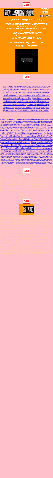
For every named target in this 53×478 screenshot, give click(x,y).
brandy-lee (7, 88)
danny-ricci (15, 92)
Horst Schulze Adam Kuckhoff (48, 138)
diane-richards (10, 93)
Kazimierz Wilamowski (46, 144)
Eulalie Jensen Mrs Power (37, 131)
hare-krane (12, 95)
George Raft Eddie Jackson (23, 134)
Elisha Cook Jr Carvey (15, 130)
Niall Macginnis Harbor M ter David (35, 151)
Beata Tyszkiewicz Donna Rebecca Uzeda (38, 122)
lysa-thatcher (27, 101)
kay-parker (44, 98)
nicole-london (35, 104)
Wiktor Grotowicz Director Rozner (25, 162)
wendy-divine (36, 111)
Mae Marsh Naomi (40, 147)
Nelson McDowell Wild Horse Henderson (28, 151)
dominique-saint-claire (39, 93)
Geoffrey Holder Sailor (35, 133)
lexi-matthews (27, 100)
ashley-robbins (40, 87)
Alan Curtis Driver (18, 119)
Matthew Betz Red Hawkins (14, 149)
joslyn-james (29, 97)
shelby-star (20, 108)
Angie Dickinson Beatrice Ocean (30, 120)
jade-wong (16, 96)
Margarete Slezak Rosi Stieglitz (3, 148)
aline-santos (43, 85)
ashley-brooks (21, 87)
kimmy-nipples (15, 99)
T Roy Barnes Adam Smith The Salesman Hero (39, 158)
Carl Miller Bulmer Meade (18, 124)
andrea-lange (18, 86)
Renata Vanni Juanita (6, 154)
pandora (39, 105)
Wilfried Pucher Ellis (42, 162)
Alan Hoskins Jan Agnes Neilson (22, 119)
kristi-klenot (47, 99)
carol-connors (30, 89)
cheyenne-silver (39, 90)
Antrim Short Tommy (13, 121)
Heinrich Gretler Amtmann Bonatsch (12, 137)
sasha (48, 107)
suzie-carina (6, 109)
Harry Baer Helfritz (11, 136)
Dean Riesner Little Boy (26, 127)
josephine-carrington (26, 97)
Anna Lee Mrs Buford (47, 120)
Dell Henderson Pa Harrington (30, 127)
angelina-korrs (47, 86)
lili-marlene (36, 100)
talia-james (40, 109)
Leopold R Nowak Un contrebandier (32, 145)
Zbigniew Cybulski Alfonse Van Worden (6, 164)
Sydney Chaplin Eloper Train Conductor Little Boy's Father (31, 158)
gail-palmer (44, 94)
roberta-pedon (32, 106)
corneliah (27, 91)
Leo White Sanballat (14, 145)
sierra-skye (39, 108)
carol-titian (43, 89)
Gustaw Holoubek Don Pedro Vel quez (27, 135)
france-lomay (28, 94)
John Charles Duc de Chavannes (11, 142)
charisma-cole (4, 90)
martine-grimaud (36, 102)
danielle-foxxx (11, 92)
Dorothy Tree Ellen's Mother (32, 128)
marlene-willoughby (31, 102)
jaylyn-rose (49, 96)
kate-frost (7, 98)
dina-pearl (23, 93)
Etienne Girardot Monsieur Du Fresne (28, 131)
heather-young (40, 95)
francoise (32, 94)
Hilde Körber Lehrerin (12, 138)
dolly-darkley (31, 93)
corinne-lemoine (25, 91)
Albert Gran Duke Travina (51, 119)
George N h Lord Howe (13, 134)
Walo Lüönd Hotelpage (30, 161)
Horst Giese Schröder (44, 138)
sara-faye (35, 107)
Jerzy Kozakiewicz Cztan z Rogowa (27, 141)
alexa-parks (6, 85)
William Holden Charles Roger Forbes (22, 163)
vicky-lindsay (5, 111)
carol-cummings (34, 89)
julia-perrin (41, 97)
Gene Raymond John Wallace (28, 133)
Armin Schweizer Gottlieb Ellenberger (22, 121)
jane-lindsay (36, 96)
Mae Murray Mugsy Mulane (44, 147)
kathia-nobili (11, 98)
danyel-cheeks (17, 92)
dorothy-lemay (48, 93)
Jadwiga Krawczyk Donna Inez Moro (40, 140)
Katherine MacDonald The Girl (6, 144)
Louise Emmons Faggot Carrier (48, 146)
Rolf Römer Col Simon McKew (44, 155)
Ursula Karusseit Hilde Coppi (49, 160)
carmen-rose (28, 89)
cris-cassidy (40, 91)
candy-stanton (12, 89)
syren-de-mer (28, 109)
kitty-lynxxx (27, 99)
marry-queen (34, 102)
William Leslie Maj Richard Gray (38, 163)
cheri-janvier (28, 90)
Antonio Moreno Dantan (9, 121)
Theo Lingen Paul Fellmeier (23, 159)
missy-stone (17, 103)
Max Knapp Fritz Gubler (50, 149)
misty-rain (29, 103)
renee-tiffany (18, 106)
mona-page (34, 103)
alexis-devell (14, 85)
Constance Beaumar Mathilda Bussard (46, 126)
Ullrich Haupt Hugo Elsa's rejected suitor (44, 160)
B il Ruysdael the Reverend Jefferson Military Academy (30, 122)
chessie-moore (34, 90)
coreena (21, 91)
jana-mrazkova (28, 96)
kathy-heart (22, 98)
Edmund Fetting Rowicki (26, 129)
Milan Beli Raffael (25, 150)
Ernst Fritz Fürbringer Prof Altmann (15, 131)
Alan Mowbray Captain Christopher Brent (28, 119)
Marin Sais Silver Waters (40, 148)
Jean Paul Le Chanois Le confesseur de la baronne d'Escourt (12, 141)
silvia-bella (44, 108)
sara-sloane (47, 107)
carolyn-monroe (48, 89)
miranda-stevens (4, 103)
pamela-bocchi (28, 105)
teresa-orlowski (6, 110)
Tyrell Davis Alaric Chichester (26, 160)
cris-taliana (44, 91)
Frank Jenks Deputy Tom (10, 132)
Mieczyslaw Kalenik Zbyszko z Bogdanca (6, 150)
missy (12, 103)
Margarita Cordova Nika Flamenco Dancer (9, 148)
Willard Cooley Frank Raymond (46, 162)
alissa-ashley (45, 85)
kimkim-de (9, 99)
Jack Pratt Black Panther (20, 140)
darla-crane (26, 92)
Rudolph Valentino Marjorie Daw (6, 156)
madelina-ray (30, 101)
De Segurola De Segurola (18, 127)
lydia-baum (16, 101)
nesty (21, 104)
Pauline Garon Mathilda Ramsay (50, 152)
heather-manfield (30, 95)
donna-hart (41, 93)
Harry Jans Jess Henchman (42, 136)
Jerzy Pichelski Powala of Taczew (36, 141)
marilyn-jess (13, 102)
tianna (21, 110)
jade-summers (14, 96)
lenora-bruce (17, 100)
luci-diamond (7, 101)
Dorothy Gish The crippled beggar (13, 128)
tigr (42, 110)
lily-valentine (44, 100)
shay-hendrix (11, 108)
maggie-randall (37, 101)
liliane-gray (32, 100)
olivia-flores (9, 105)
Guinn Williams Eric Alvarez (4, 135)
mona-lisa (33, 103)
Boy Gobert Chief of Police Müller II (40, 123)
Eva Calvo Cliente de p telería (41, 131)
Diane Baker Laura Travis (41, 127)
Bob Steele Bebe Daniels (9, 123)
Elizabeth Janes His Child (19, 130)
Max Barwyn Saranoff (37, 149)
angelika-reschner (42, 86)
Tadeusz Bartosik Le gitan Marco (46, 158)
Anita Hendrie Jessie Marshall (36, 120)
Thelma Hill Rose (13, 159)
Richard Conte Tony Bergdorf (33, 154)
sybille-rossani (14, 109)
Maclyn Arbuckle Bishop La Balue (14, 147)
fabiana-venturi (10, 94)
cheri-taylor (30, 90)
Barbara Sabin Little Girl (2, 122)
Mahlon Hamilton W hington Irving (49, 147)
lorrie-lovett (5, 101)
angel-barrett (29, 86)
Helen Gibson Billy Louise (46, 137)
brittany (39, 88)
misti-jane (20, 103)
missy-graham (14, 103)
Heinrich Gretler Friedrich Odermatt (18, 137)
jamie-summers (24, 96)
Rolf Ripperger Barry (40, 155)
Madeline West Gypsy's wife (30, 147)
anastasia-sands (11, 86)
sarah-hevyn (42, 107)
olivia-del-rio (7, 105)
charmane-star (14, 90)
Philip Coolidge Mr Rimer (8, 153)
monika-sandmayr (44, 103)
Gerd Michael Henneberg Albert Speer (50, 134)
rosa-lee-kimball (44, 106)
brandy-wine (12, 88)
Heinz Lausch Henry (28, 137)
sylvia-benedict (16, 109)
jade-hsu (10, 96)
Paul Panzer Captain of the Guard (31, 152)
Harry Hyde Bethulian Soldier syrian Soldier (36, 136)
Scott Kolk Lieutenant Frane (30, 157)
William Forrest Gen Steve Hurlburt (6, 163)
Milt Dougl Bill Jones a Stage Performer (38, 150)
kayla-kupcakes (42, 98)
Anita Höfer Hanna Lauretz (40, 120)
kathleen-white (15, 98)
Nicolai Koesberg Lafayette (43, 151)
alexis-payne (20, 85)
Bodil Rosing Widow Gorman (21, 123)
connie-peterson (14, 91)
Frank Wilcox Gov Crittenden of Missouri (41, 132)
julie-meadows (47, 97)
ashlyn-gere (49, 87)
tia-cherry (20, 110)
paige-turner (23, 105)
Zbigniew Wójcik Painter (16, 164)
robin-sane (40, 106)
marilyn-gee (11, 102)
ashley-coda (24, 87)
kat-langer (30, 98)
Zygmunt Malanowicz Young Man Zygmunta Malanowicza (35, 164)
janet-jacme (40, 96)
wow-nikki (47, 111)
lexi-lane (24, 100)
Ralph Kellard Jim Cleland (40, 153)
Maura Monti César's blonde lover (32, 149)
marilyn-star (18, 102)
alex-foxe (10, 85)
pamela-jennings (30, 105)
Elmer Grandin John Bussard (38, 130)
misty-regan (31, 103)
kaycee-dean (40, 98)
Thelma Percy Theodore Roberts (17, 159)
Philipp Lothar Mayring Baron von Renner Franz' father (14, 153)
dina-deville (20, 93)
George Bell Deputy (44, 133)
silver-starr (43, 108)
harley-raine (14, 95)
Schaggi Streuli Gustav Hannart (25, 157)
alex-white (25, 85)
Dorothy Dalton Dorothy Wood (3, 128)
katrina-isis (32, 98)
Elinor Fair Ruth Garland (11, 130)
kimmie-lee (13, 99)
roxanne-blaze (48, 106)
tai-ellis (35, 109)
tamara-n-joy (46, 109)
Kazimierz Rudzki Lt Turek (36, 144)
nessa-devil (18, 104)
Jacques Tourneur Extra (32, 140)
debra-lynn (46, 92)
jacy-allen (5, 96)
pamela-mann (33, 105)
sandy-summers (30, 107)
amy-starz (6, 86)
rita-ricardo (27, 106)
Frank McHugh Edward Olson (20, 132)
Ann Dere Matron (44, 120)
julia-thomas (45, 97)
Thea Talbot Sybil (11, 159)
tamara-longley (44, 109)
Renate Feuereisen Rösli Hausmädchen (14, 154)
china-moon (45, 90)
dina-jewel (22, 93)
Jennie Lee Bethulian (18, 141)
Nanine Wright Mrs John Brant (5, 151)
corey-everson (23, 91)
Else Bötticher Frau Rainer (47, 130)
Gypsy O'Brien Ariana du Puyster (50, 135)
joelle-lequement (11, 97)
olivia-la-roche (11, 105)
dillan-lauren (18, 93)
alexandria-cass (4, 85)
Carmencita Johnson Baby (37, 124)
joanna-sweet (6, 97)
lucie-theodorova (11, 101)
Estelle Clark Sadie (23, 131)
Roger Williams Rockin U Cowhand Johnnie (29, 155)
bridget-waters (30, 88)
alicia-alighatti (31, 85)
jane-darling (32, 96)
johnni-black (16, 97)
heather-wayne (38, 95)
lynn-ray (21, 101)
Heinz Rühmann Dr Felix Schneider (33, 137)
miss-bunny (7, 103)
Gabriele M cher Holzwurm (19, 133)
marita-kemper (27, 102)
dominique (33, 93)
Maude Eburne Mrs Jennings (19, 149)
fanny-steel (17, 94)
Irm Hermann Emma (18, 139)
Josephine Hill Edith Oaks (40, 143)
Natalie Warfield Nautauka (17, 151)
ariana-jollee (16, 87)
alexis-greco (18, 85)
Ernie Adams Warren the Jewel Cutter (9, 131)
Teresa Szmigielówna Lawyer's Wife (3, 159)
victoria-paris (18, 111)
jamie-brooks (19, 96)
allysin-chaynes (48, 85)
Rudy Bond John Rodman (12, 156)
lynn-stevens (24, 101)
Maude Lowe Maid (22, 149)
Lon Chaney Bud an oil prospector (20, 146)
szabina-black (31, 109)
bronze (46, 88)
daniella (5, 92)
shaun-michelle (4, 108)
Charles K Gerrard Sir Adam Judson (4, 125)
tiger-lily (41, 110)
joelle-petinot (13, 97)
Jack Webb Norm (23, 140)
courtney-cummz (35, 91)
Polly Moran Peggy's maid (24, 153)
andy (21, 86)
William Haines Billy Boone (11, 163)
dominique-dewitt (35, 93)
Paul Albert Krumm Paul (12, 152)
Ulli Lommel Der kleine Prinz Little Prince (37, 160)
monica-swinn (39, 103)
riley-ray (24, 106)
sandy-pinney (22, 107)
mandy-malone (45, 101)
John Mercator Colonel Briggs (39, 142)
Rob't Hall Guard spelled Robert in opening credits (16, 155)
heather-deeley (20, 95)
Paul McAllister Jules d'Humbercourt (26, 152)
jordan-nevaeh (22, 97)
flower (26, 94)
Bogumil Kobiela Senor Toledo (30, 123)
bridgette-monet (24, 88)
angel (22, 86)
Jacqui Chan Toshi (35, 140)
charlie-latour (6, 90)
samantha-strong (4, 107)
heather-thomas (33, 95)
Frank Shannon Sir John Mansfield (35, 132)
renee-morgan (11, 106)
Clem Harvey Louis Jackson (22, 126)
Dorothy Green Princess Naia (18, 128)
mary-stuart (48, 102)
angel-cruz (32, 86)
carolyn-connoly (45, 89)
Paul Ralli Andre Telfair (36, 152)
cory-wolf (31, 91)
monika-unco (47, 103)
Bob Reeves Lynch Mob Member (4, 123)
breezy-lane (16, 88)
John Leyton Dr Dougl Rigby (30, 142)
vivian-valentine (28, 111)
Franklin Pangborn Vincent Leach (47, 132)
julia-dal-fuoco (33, 97)
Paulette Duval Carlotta (45, 152)
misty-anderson (25, 103)
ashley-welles (42, 87)
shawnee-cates (9, 108)
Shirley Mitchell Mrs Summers (43, 157)
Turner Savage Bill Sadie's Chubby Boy (20, 160)
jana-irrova (26, 96)
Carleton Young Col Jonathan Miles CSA (23, 124)
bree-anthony (14, 88)
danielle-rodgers (13, 92)
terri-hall (13, 110)
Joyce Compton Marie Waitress (44, 143)
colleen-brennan (9, 91)
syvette (29, 109)
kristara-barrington (42, 99)
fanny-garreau (15, 94)
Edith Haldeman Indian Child (2, 129)
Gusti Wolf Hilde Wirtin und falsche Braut (33, 135)
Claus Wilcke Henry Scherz (17, 126)
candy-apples (4, 89)
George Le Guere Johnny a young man (3, 134)
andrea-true (20, 86)
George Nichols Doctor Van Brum (18, 134)
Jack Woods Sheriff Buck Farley (27, 140)
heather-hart (24, 95)
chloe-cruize (47, 90)
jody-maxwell (8, 97)
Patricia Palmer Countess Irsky (4, 152)
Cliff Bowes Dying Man (26, 126)
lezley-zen (28, 100)
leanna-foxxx (9, 100)
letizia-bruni (23, 100)
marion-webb (22, 102)
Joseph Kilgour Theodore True (19, 143)
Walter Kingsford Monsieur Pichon (44, 161)
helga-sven (47, 95)
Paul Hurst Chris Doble (21, 152)
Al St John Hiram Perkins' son (14, 119)
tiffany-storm (35, 110)
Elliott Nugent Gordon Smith (34, 130)
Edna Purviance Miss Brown (31, 129)
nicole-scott (39, 104)
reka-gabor (4, 106)
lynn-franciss (18, 101)
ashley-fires (26, 87)
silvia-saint (46, 108)
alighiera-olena (39, 85)
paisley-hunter (25, 105)
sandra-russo (18, 107)
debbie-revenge (37, 92)
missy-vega (19, 103)
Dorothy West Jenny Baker (43, 128)
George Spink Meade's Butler (32, 134)
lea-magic (5, 100)
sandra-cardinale (10, 107)
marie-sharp (4, 102)
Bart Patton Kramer (16, 122)
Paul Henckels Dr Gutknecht (16, 152)
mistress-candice (22, 103)
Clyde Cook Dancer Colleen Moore (35, 126)
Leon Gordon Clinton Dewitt (22, 145)
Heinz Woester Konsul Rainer (38, 137)
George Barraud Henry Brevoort (39, 133)
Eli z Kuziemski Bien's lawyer (7, 130)
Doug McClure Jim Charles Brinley (48, 128)
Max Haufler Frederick (41, 149)
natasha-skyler (14, 104)
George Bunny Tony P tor (48, 133)
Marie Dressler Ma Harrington (30, 148)
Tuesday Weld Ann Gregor (15, 160)
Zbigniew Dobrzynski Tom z (11, 164)
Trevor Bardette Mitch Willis (6, 160)
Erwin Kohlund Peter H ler (20, 131)
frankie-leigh (34, 94)
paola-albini (41, 105)
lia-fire (30, 100)
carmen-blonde (21, 89)
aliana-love (27, 85)
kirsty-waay (22, 99)
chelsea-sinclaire (23, 90)
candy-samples (10, 89)
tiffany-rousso (33, 110)
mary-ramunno (46, 102)
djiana (29, 93)
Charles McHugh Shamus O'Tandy (30, 125)
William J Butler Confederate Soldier (28, 163)
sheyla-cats (30, 108)
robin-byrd (34, 106)
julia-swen (43, 97)
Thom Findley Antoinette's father (47, 159)
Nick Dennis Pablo (39, 151)
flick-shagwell (23, 94)
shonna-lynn (32, 108)
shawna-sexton (7, 108)
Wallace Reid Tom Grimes (26, 161)
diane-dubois (8, 93)
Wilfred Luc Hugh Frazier (34, 162)
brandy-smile (9, 88)
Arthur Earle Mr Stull (43, 121)
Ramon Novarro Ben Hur (45, 153)
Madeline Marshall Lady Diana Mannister (25, 147)
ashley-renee (38, 87)
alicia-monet (34, 85)
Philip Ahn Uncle (4, 153)
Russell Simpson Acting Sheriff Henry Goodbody (37, 156)
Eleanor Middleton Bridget (2, 130)
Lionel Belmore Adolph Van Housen (10, 146)
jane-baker (30, 96)
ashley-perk (36, 87)
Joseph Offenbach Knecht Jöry (24, 143)
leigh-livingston (13, 100)
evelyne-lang (5, 94)
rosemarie (46, 106)
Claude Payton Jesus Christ (7, 126)
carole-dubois (37, 89)
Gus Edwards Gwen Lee (12, 135)
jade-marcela (12, 96)
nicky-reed (24, 104)
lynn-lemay (20, 101)
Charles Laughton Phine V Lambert (24, 125)
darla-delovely (28, 92)
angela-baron (24, 86)
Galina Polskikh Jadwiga (24, 133)
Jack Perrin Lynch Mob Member (11, 140)
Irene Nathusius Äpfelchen (10, 139)
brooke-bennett (48, 88)
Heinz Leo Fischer (42, 137)
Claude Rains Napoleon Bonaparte (12, 126)
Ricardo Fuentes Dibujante (19, 154)
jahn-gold (17, 96)
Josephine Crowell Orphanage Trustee (35, 143)
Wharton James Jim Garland (17, 162)
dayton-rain (32, 92)
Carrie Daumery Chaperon (41, 124)
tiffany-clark (26, 110)
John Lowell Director (35, 142)
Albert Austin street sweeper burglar (42, 119)
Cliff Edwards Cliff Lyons (30, 126)
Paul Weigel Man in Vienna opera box (41, 152)
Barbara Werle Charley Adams (7, 122)
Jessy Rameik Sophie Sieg (41, 141)
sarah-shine (45, 107)
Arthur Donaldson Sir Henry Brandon (38, 121)
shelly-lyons (26, 108)
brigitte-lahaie (32, 88)
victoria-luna (16, 111)
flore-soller (25, 94)
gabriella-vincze (40, 94)
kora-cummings (34, 99)
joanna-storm (4, 97)
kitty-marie (28, 99)
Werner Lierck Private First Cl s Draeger (11, 162)
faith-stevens (12, 94)
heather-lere (26, 95)
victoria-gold (12, 111)
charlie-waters (9, 90)
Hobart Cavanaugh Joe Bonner (21, 138)
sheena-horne (16, 108)
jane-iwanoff (34, 96)
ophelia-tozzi (16, 105)
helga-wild (48, 95)
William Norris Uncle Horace (48, 163)
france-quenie (30, 94)
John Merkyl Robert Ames (43, 142)
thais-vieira (18, 110)
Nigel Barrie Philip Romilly (47, 151)
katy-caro (38, 98)
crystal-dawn (48, 91)
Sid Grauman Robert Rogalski (48, 157)
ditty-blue (25, 93)
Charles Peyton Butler (46, 125)
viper (24, 111)
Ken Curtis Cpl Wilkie (49, 144)
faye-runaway (20, 94)
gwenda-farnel (10, 95)
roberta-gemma (30, 106)
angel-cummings (34, 86)
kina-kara (17, 99)
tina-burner (48, 110)
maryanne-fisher (41, 102)
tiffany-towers (37, 110)
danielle (8, 92)
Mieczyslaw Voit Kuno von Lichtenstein (13, 150)
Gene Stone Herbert (32, 133)
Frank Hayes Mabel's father (6, 132)
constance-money (17, 91)
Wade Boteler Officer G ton (12, 161)
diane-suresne (14, 93)
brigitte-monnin (34, 88)
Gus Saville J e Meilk (16, 135)
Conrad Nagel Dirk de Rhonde (40, 126)
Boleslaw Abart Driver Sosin (35, 123)
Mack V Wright (5, 147)
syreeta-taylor (26, 109)
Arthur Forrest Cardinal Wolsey (47, 121)
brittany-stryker (41, 88)
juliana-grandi (36, 97)
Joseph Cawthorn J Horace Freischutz (4, 143)
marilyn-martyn (15, 102)
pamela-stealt (37, 105)
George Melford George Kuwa (9, 134)
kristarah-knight (45, 99)
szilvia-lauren (34, 109)
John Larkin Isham (26, 142)
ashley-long (30, 87)
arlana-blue (17, 87)
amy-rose (5, 86)
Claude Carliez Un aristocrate (3, 126)
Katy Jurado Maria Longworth (18, 144)
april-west (10, 87)
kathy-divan (18, 98)
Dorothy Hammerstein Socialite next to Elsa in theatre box (25, 128)
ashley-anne (19, 87)
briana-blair (20, 88)
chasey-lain (16, 90)
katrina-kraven (34, 98)
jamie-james (22, 96)
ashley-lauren (28, 87)
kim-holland (6, 99)
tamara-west (48, 109)
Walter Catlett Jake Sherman (34, 161)
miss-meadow (9, 103)
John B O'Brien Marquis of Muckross (6, 142)
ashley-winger (47, 87)
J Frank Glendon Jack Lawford (45, 139)
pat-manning (45, 105)
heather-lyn (28, 95)
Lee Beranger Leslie (7, 145)
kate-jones (9, 98)
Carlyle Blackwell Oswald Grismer (29, 124)
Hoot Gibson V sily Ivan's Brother (31, 138)
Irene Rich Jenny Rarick (14, 139)
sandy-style (28, 107)
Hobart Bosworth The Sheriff (16, 138)
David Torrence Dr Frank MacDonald (13, 127)
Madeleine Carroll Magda (19, 147)
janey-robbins (42, 96)
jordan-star (24, 97)
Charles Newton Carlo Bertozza (41, 125)
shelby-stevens (22, 108)
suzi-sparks (8, 109)
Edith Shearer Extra (22, 129)
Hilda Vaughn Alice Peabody (4, 138)
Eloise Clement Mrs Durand (43, 130)
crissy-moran (42, 91)
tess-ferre (14, 110)
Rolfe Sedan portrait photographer (49, 155)
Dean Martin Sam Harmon (22, 127)
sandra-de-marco (13, 107)
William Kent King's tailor (33, 163)
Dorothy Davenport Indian (8, 128)
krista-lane (38, 99)
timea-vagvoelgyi (44, 110)
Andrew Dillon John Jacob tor (19, 120)
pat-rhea (46, 105)
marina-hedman (20, 102)
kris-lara (36, 99)
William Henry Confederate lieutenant (16, 163)
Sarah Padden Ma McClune (12, 157)
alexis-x (22, 85)
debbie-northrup (34, 92)
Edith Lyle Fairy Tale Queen (7, 129)
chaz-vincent (21, 90)
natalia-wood (6, 104)
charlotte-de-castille (11, 90)
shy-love (35, 108)
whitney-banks (38, 111)
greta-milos (5, 95)
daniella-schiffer (7, 92)
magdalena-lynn (34, 101)
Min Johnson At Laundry (48, 150)
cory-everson (29, 91)
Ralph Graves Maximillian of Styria (35, 153)
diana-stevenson (5, 93)
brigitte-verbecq (37, 88)
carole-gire (39, 89)
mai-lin (38, 101)
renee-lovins (9, 106)
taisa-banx (38, 109)
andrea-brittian (16, 86)
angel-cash (30, 86)
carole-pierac (41, 89)
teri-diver (8, 110)
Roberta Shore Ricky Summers (9, 155)
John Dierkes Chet (15, 142)
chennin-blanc (26, 90)
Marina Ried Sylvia (43, 148)
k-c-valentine (46, 98)
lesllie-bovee (21, 100)
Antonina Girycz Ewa (5, 121)
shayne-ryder (13, 108)
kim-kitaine (11, 99)
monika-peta (42, 103)
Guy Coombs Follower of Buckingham (40, 135)
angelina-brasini (44, 86)
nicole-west (45, 104)
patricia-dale (48, 105)
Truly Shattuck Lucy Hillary (11, 160)
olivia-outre (14, 105)
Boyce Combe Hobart (45, 123)
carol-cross (32, 89)
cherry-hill (32, 90)
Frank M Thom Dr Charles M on (14, 132)
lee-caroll (11, 100)
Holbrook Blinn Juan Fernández (26, 138)
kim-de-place (4, 99)
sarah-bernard (37, 107)
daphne (19, 92)
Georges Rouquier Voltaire (41, 134)
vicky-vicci (7, 111)
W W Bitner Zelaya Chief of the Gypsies (6, 161)
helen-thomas (45, 95)
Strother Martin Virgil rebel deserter (13, 158)
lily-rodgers (42, 100)
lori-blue (3, 101)
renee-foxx (7, 106)
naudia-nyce (16, 104)
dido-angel (16, 93)
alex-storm (23, 85)
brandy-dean (6, 88)
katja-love (28, 98)
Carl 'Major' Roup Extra (14, 124)
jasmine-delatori (44, 96)
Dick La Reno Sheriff (48, 127)
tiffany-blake (24, 110)
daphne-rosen (21, 92)
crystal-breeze (46, 91)
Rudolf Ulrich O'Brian (2, 156)
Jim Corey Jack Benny (48, 141)
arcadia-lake (12, 87)
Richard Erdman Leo (42, 154)
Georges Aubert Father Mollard (36, 134)
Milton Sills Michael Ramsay (43, 150)
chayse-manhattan (18, 90)
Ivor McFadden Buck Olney (33, 139)
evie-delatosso (8, 94)
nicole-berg (26, 104)
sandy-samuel (26, 107)
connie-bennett (12, 91)
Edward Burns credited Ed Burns (44, 129)
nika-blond (47, 104)
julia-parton (40, 97)
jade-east (8, 96)
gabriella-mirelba (38, 94)
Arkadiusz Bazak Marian (17, 121)
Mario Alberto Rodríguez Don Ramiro (48, 148)
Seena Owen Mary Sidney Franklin (38, 157)
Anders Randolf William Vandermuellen (8, 120)
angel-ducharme (37, 86)
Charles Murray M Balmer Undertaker (36, 125)
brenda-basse (18, 88)
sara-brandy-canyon (33, 107)
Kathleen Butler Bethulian (11, 144)
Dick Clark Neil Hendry (44, 127)
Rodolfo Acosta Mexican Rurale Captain (23, 155)
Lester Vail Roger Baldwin (42, 145)
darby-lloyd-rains (23, 92)
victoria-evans (9, 111)
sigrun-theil (41, 108)
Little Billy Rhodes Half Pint (15, 146)
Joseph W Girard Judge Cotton (29, 143)
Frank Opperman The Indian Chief (25, 132)
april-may (8, 87)
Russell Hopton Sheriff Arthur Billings (30, 156)
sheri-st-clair (28, 108)
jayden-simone (47, 96)
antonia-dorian (4, 87)
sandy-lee (20, 107)
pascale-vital (43, 105)
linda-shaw (46, 100)
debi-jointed (44, 92)
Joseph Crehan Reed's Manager (9, 143)
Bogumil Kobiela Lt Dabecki (25, 123)
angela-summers (26, 86)
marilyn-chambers (6, 102)
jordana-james (18, 97)
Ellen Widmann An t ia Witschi (23, 130)
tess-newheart (16, 110)
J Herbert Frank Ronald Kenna (50, 139)
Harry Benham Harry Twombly (15, 136)
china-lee (41, 90)
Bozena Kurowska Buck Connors (49, 123)
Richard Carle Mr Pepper (29, 154)
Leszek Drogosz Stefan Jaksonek (47, 145)
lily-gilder (38, 100)
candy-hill (8, 89)
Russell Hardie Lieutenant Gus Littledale (24, 156)
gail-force (43, 94)
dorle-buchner (45, 93)
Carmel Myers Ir (33, 124)
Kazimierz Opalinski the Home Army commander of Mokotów (29, 144)
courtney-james (37, 91)
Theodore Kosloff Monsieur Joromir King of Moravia (29, 159)
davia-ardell (30, 92)
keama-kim (48, 98)
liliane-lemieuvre (34, 100)
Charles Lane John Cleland (19, 125)
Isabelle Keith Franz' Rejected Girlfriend (27, 139)
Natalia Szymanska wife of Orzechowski (11, 151)
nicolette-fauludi (43, 104)
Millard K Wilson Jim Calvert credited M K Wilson (31, 150)
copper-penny (19, 91)
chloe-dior (49, 90)
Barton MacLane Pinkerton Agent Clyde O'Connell (22, 122)
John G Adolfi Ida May (23, 142)
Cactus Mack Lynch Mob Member (9, 124)
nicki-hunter (23, 104)
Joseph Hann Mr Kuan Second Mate (14, 143)
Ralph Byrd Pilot (27, 153)
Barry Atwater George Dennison (11, 122)
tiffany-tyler (39, 110)
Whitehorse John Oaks (21, 162)
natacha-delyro (4, 104)
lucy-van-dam (14, 101)
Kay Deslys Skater (22, 144)
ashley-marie (32, 87)
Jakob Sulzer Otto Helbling (45, 140)
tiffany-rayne (31, 110)
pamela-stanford (35, 105)
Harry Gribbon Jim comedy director (30, 136)
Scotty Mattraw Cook (34, 157)
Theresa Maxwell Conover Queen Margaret (41, 159)
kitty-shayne (30, 99)
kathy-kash (24, 98)
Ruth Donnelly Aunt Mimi (43, 156)
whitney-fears (40, 111)
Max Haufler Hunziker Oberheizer (45, 149)
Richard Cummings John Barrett (37, 154)
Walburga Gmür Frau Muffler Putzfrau (17, 161)
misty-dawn (27, 103)
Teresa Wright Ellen (8, 159)
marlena (29, 102)
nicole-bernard (28, 104)
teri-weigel (10, 110)
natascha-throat (11, 104)
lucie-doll (9, 101)
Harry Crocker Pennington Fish (24, 136)
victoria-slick (20, 111)
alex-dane (8, 85)
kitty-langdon (24, 99)
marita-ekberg (25, 102)
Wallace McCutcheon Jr (22, 161)
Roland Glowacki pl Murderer (35, 155)
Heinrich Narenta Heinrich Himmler (24, 137)
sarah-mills (43, 107)
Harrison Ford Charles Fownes (7, 136)
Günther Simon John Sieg (8, 135)
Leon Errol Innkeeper (18, 145)
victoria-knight (14, 111)
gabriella (36, 94)
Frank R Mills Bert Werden (30, 132)
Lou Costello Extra (34, 146)
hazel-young (17, 95)
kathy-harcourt (20, 98)
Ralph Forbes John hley (31, 153)
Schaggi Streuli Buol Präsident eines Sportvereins (18, 157)
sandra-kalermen (15, 107)
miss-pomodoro (11, 103)
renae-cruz (5, 106)
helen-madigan (42, 95)
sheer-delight (18, 108)
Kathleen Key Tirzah (14, 144)
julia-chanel (31, 97)
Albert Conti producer (46, 119)
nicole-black (31, 104)
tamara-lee (42, 109)
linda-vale (47, 100)
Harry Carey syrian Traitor (20, 136)
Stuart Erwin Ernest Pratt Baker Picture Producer (20, 158)
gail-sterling (46, 94)
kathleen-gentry (13, 98)
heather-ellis (22, 95)
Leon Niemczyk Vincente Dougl (27, 145)
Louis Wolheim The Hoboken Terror (39, 146)
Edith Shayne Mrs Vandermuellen (18, 129)
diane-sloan (12, 93)
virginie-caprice (26, 111)
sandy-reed (24, 107)
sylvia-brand (21, 109)
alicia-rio (35, 85)
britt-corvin (43, 88)
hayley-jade (15, 95)
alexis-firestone (16, 85)
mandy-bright (43, 101)
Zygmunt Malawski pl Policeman (43, 164)
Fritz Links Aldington (3, 133)
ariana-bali (13, 87)
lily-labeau (40, 100)
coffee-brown (7, 91)
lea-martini (7, 100)
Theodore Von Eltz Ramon (36, 159)
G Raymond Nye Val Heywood (14, 133)
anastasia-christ (8, 86)
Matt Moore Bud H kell (10, 149)
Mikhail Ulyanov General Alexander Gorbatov (20, 150)
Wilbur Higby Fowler (30, 162)
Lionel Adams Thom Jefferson (4, 146)
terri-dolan (11, 110)
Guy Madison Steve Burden (45, 135)
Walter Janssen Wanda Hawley (39, 161)
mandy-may (47, 101)
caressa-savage (16, 89)
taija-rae (36, 109)
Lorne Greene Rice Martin (25, 146)
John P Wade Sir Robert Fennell (48, 142)
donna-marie (43, 93)
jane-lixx (38, 96)
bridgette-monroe (27, 88)
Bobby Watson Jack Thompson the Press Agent (15, 123)
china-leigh (43, 90)
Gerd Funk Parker (45, 134)
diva (26, 93)
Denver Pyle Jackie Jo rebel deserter (36, 127)
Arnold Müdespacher (30, 121)
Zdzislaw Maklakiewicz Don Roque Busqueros (21, 164)
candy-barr (6, 89)
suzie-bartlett (4, 109)
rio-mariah (26, 106)
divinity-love (28, 93)
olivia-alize (5, 105)
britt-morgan (45, 88)
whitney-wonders (42, 111)
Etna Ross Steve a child (33, 131)
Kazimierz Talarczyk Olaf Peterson (41, 144)
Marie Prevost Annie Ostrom (35, 148)
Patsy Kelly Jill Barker (8, 152)
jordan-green (20, 97)
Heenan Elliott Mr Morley (7, 137)
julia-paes (38, 97)
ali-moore (41, 85)
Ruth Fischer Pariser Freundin (48, 156)
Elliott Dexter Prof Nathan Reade (28, 130)
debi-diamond (42, 92)
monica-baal (37, 103)
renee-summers (16, 106)
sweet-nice (10, 109)
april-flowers (6, 87)
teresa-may (4, 110)
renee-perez (13, 106)
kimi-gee (8, 99)
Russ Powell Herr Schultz (19, 156)
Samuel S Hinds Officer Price (8, 157)
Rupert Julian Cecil (15, 156)
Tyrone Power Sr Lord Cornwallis (31, 160)
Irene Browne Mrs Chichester (5, 139)
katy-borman (36, 98)
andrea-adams (13, 86)
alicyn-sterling (37, 85)
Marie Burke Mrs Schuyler (26, 148)
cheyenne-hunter (36, 90)
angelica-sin (39, 86)
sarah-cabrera (39, 107)
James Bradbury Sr (48, 140)
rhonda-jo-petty (20, 106)
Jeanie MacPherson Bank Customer (5, 141)
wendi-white (33, 111)
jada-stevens (7, 96)
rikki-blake (22, 106)
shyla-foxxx (34, 108)
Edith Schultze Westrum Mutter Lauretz (13, 129)
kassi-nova (5, 98)
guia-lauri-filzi (7, 95)
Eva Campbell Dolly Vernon (46, 131)
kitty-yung (32, 99)
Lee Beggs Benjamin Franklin (2, 145)
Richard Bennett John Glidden (24, 154)
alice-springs (29, 85)
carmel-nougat (18, 89)
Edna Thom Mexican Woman (35, 129)
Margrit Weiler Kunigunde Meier (21, 148)
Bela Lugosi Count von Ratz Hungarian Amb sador (45, 122)
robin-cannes (36, 106)
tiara (22, 110)
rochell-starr (42, 106)
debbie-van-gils (39, 92)
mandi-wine (40, 101)
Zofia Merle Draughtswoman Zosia (28, 164)
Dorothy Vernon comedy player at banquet (37, 128)
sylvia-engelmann (23, 109)
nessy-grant (20, 104)
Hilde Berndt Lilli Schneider (8, 138)
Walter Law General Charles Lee (49, 161)
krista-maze (40, 99)
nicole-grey (32, 104)
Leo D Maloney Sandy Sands (11, 145)
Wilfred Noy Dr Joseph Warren (38, 162)
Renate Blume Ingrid (9, 154)
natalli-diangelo (9, 104)
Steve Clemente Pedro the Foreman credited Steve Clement (5, 158)
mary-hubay (44, 102)
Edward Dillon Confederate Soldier (50, 129)
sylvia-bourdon (18, 109)
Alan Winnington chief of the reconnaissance (35, 119)
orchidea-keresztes (18, 105)
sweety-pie (11, 109)
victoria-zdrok (23, 111)
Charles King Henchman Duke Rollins (14, 125)
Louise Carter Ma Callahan (44, 146)
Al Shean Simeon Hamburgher (10, 119)
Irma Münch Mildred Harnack (22, 139)
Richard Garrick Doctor (46, 154)
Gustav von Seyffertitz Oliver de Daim (21, 135)
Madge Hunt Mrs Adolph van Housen (36, 147)
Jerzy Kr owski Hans (32, 141)
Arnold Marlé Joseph (26, 121)
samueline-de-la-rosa (7, 107)
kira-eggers (19, 99)
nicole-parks (37, 104)
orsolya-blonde (21, 105)
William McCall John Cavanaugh (43, 163)
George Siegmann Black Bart (27, 134)
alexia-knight (12, 85)
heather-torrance (35, 95)
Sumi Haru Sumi (25, 158)
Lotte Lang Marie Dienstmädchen (30, 146)
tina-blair (46, 110)
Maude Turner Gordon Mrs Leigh (27, 149)
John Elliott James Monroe (19, 142)
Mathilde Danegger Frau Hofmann (6, 149)
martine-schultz (39, 102)
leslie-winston (19, 100)
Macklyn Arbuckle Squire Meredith (9, 147)
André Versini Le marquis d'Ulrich (14, 120)
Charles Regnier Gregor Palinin (50, 125)
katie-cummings (26, 98)
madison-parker (32, 101)
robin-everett (38, 106)
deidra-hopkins (48, 92)
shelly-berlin (24, 108)
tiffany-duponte (28, 110)
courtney (33, 91)
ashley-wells (45, 87)
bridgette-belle (22, 88)
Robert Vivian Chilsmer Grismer (4, 155)
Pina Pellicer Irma (20, 153)
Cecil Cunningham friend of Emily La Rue (46, 124)
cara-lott (14, 89)
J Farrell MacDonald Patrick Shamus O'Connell (39, 139)
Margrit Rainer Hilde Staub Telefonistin (16, 148)
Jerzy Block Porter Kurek (23, 141)
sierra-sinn (37, 108)
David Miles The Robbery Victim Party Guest (6, 127)
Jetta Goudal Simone (45, 141)
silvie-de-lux (48, 108)
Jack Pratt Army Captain (16, 140)
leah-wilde (4, 100)
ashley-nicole (34, 87)
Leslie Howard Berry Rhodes (37, 145)
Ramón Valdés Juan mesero (49, 153)
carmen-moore (26, 89)
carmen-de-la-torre (23, 89)
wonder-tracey (45, 111)
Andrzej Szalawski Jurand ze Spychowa (25, 120)
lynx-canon (25, 101)
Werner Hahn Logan (6, 162)
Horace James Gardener (36, 138)
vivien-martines (31, 111)
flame (21, 94)
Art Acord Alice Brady (33, 121)
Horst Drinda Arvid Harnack (40, 138)
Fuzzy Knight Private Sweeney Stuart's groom (8, 133)
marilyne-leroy (9, 102)
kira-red (20, 99)
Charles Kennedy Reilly (9, 125)
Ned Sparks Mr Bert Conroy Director (22, 151)
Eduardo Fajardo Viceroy (40, 129)
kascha (3, 98)
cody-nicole (5, 91)
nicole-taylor (41, 104)
